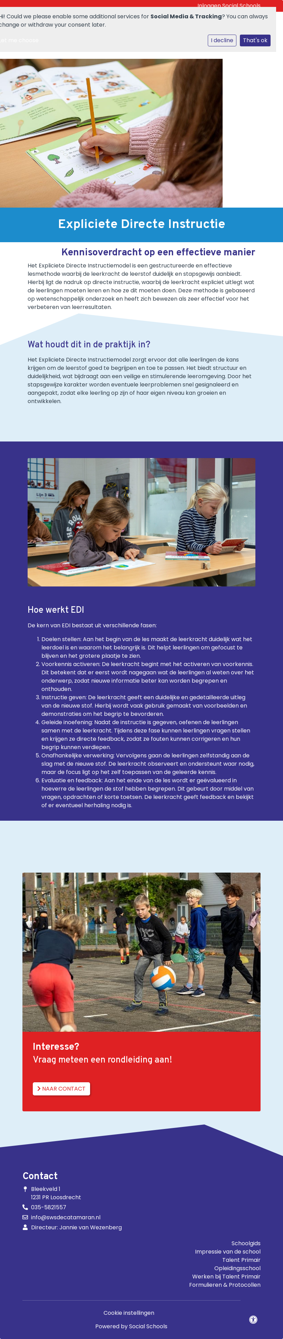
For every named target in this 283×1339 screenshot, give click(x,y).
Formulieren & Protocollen (225, 1285)
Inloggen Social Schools (229, 6)
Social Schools (148, 1326)
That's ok (255, 40)
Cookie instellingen (129, 1313)
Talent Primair (241, 1260)
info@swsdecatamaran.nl (65, 1217)
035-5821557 (48, 1207)
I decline (222, 40)
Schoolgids (246, 1243)
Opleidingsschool (237, 1268)
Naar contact (61, 1089)
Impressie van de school (228, 1252)
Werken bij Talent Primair (226, 1277)
